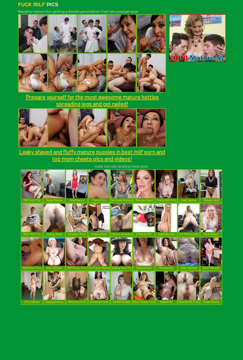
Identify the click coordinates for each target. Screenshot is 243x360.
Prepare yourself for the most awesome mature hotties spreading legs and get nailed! (92, 100)
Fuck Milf (38, 4)
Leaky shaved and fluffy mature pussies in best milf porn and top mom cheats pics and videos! (92, 155)
